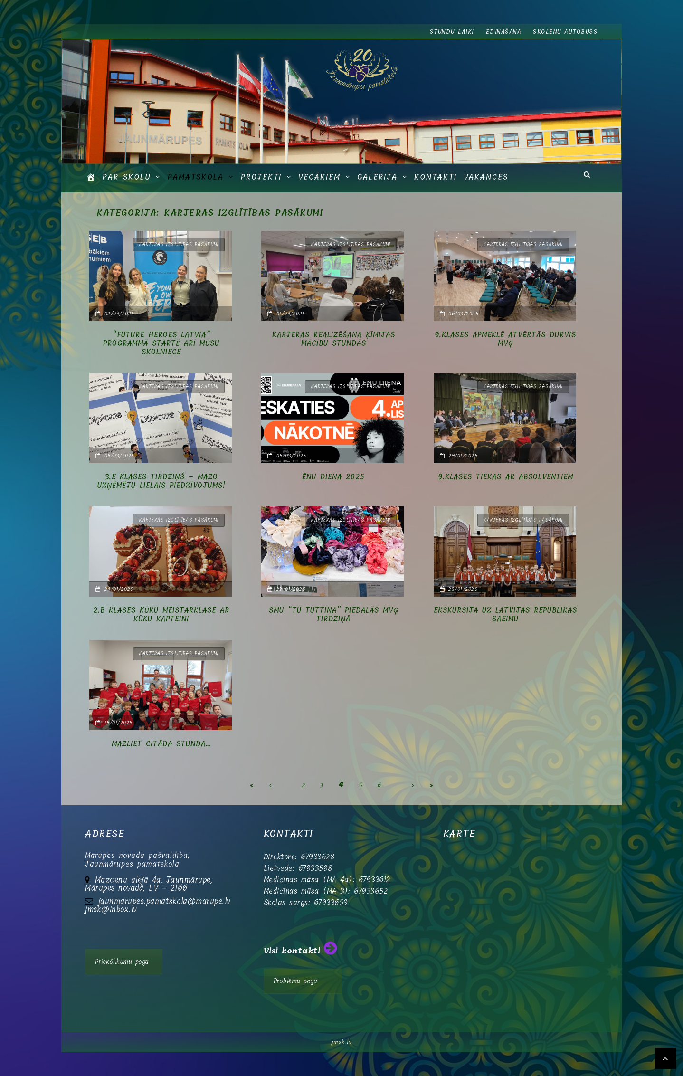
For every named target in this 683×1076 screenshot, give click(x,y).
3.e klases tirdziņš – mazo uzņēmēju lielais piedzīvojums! (161, 481)
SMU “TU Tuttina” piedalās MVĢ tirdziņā (333, 614)
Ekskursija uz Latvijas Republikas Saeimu (505, 614)
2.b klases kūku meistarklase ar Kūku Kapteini (161, 614)
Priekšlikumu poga (122, 961)
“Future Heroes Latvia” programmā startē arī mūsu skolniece (161, 343)
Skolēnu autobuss (565, 32)
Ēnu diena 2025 (333, 477)
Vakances (486, 177)
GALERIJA (377, 177)
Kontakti (435, 177)
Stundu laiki (452, 32)
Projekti (261, 177)
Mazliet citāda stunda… (161, 744)
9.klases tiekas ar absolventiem (505, 477)
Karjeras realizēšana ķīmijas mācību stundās (333, 339)
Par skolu (126, 177)
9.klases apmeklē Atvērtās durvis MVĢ (505, 339)
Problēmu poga (296, 981)
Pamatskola (195, 177)
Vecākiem (319, 177)
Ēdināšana (504, 32)
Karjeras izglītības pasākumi (178, 244)
